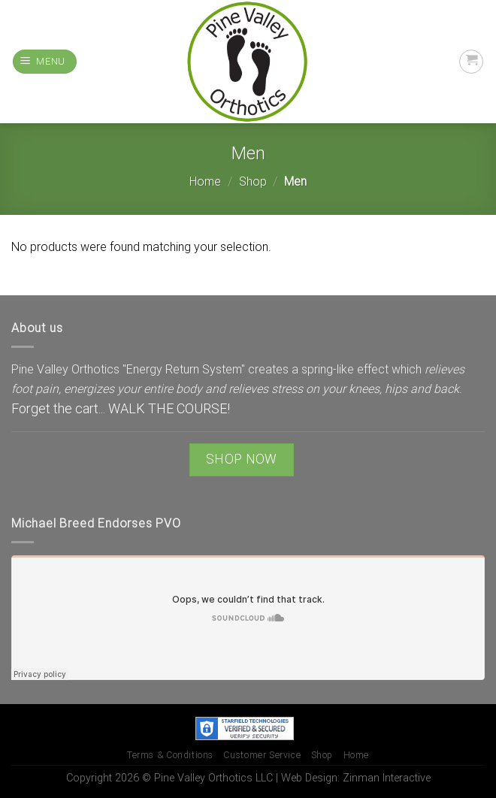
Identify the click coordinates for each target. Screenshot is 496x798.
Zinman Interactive (387, 778)
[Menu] (45, 62)
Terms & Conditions (170, 755)
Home (205, 181)
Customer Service (262, 755)
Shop (253, 181)
